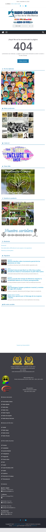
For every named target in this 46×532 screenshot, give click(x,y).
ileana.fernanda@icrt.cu (7, 491)
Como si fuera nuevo (15, 3)
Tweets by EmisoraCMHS (23, 345)
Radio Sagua (6, 430)
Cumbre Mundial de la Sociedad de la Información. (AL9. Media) (23, 368)
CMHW (4, 427)
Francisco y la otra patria (7, 250)
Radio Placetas (6, 435)
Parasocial (3, 245)
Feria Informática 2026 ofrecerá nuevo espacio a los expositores (16, 248)
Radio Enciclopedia (7, 415)
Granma (5, 445)
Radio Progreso (6, 412)
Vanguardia (5, 456)
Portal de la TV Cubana (8, 476)
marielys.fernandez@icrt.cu (8, 507)
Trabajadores (6, 453)
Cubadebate (5, 448)
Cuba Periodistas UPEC (8, 467)
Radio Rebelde (6, 404)
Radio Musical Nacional (8, 418)
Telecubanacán (6, 479)
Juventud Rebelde (7, 451)
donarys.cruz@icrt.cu (6, 502)
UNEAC (4, 470)
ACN (4, 462)
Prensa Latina (6, 459)
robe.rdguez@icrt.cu (6, 514)
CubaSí (4, 465)
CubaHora (5, 473)
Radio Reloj (5, 407)
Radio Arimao (6, 433)
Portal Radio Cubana (7, 401)
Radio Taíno (5, 410)
